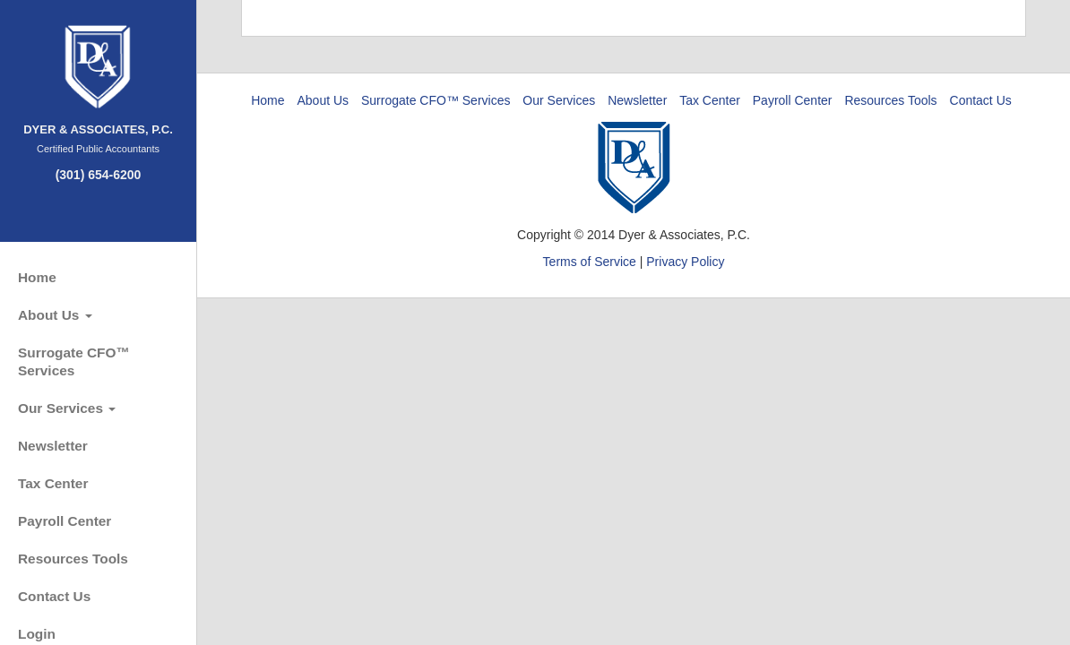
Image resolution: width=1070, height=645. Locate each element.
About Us (55, 314)
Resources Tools (73, 558)
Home (37, 277)
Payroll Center (64, 521)
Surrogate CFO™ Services (74, 361)
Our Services (67, 408)
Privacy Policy (685, 261)
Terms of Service (589, 261)
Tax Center (53, 483)
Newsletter (53, 445)
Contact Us (54, 596)
